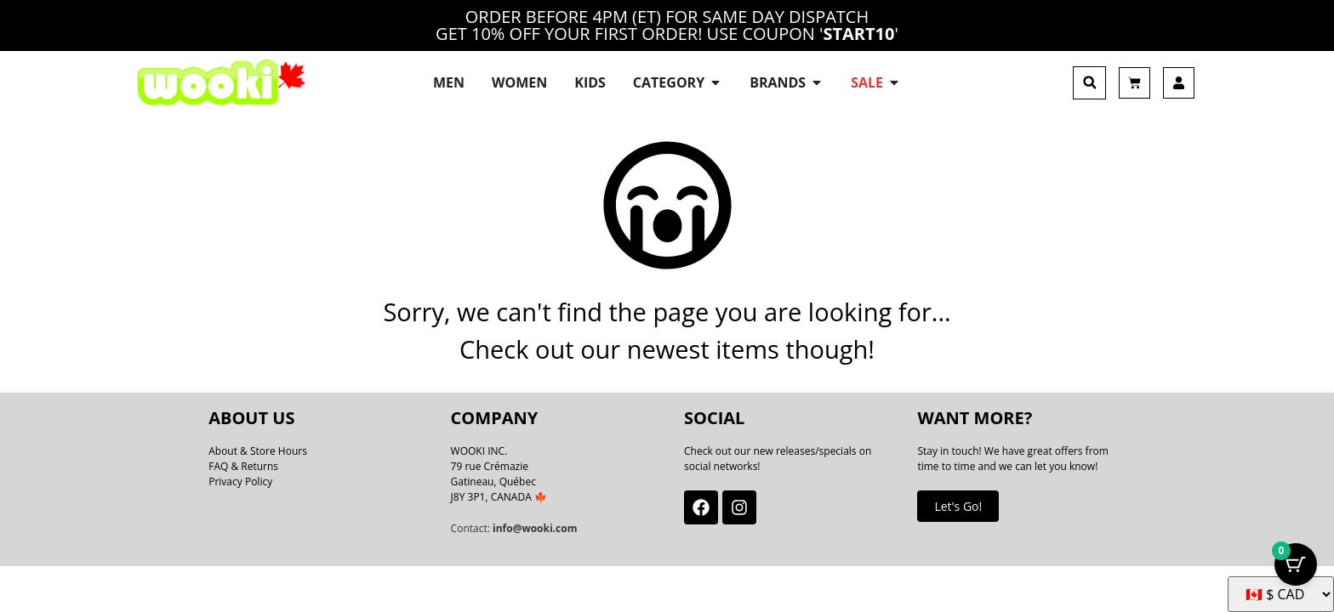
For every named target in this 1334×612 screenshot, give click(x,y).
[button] (1089, 77)
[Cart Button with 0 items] (1295, 569)
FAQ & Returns (243, 454)
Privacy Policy (240, 469)
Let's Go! (958, 494)
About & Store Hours (257, 439)
